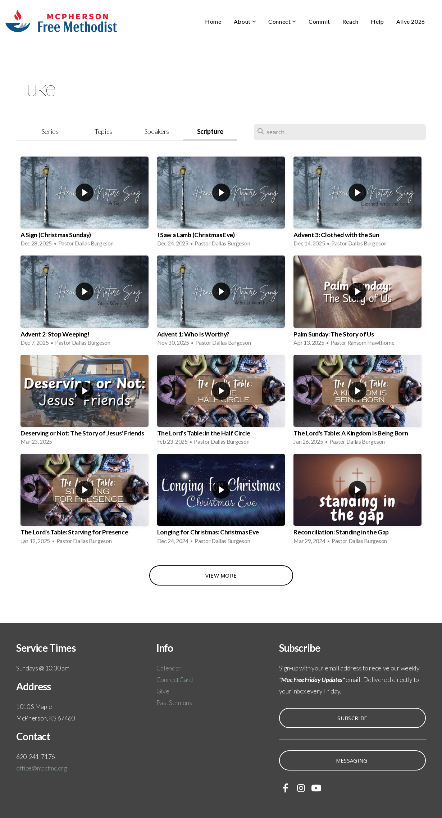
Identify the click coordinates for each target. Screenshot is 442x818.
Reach (350, 21)
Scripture (210, 131)
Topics (103, 131)
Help (377, 21)
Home (213, 21)
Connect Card (174, 679)
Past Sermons (174, 702)
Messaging (352, 760)
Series (50, 131)
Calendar (168, 668)
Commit (319, 21)
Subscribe (352, 718)
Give (162, 691)
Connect (282, 21)
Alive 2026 (410, 21)
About (245, 21)
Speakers (157, 131)
